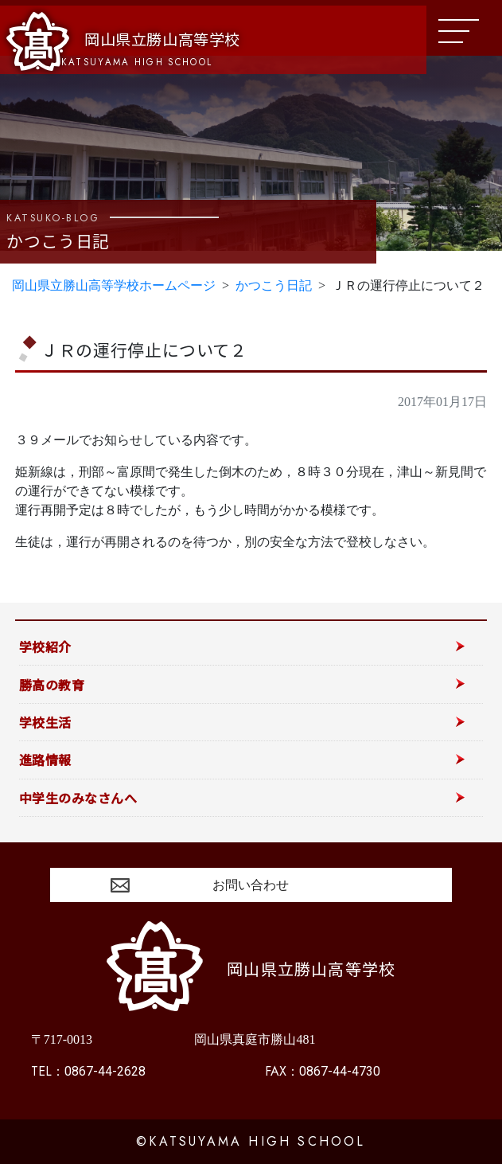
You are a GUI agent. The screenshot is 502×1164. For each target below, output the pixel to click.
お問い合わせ (250, 885)
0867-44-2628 (88, 1071)
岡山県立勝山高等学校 (123, 41)
